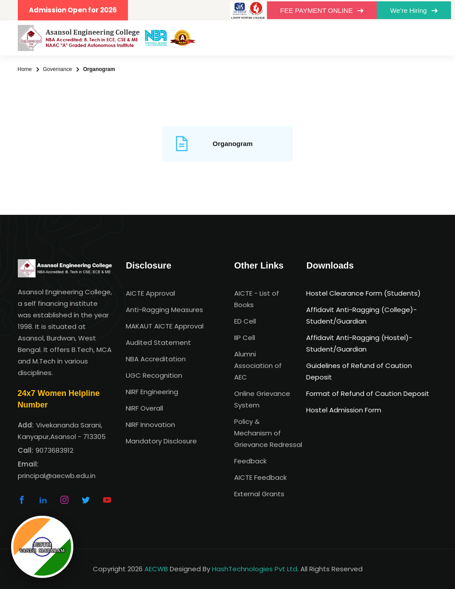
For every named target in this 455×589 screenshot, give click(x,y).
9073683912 (54, 450)
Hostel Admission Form (343, 410)
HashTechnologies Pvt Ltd (254, 568)
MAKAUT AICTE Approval (165, 326)
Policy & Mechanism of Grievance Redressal (263, 433)
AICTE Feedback (260, 477)
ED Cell (245, 321)
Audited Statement (158, 342)
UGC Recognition (154, 375)
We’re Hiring (413, 10)
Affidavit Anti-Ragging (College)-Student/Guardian (361, 315)
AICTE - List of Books (256, 299)
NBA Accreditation (156, 359)
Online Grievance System (262, 399)
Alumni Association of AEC (258, 365)
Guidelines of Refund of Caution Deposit (359, 371)
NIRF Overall (144, 408)
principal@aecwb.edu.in (57, 475)
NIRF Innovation (150, 424)
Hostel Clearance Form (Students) (363, 293)
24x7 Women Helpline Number (59, 399)
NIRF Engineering (152, 391)
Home (25, 69)
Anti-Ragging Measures (164, 309)
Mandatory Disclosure (161, 441)
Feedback (250, 461)
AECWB (156, 568)
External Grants (259, 493)
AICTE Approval (150, 293)
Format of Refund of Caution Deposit (367, 393)
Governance (57, 69)
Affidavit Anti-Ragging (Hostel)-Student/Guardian (359, 343)
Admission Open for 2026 (73, 10)
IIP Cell (244, 337)
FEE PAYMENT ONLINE (322, 10)
